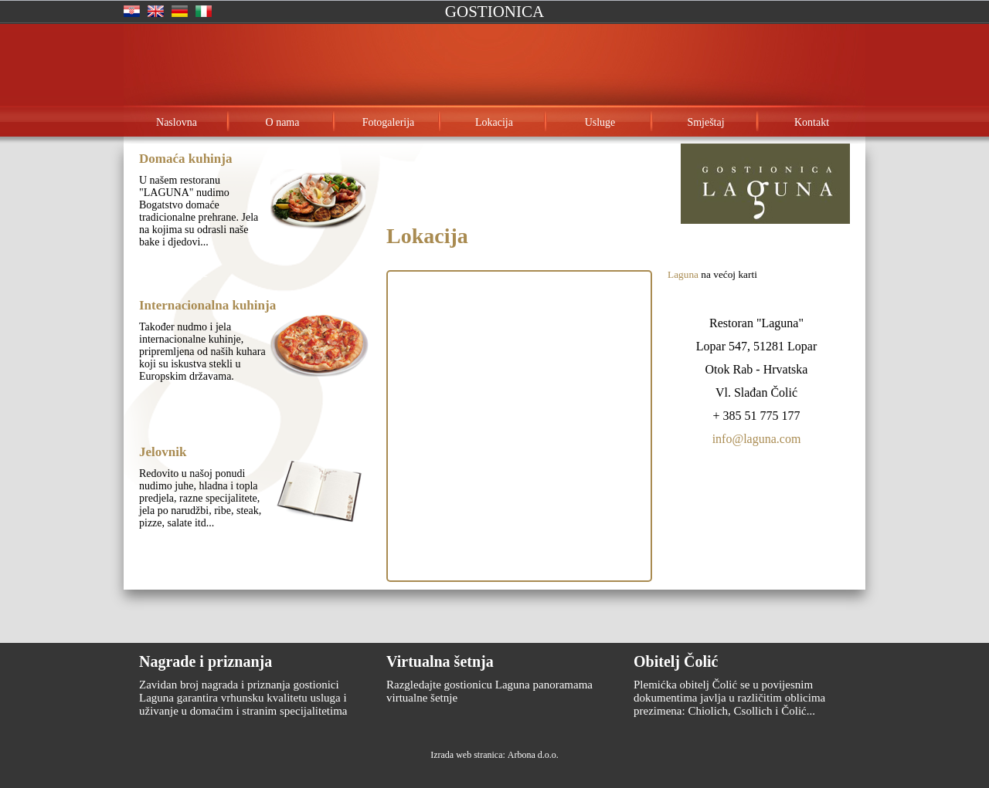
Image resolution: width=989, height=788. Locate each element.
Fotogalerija (388, 122)
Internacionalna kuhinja (207, 305)
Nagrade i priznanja (205, 661)
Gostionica (494, 11)
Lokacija (494, 122)
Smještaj (705, 122)
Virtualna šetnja (440, 661)
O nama (283, 122)
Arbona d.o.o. (533, 754)
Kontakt (811, 122)
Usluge (600, 122)
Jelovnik (162, 452)
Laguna (683, 274)
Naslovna (176, 122)
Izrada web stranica (466, 754)
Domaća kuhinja (185, 158)
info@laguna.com (756, 438)
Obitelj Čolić (676, 661)
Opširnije (185, 272)
